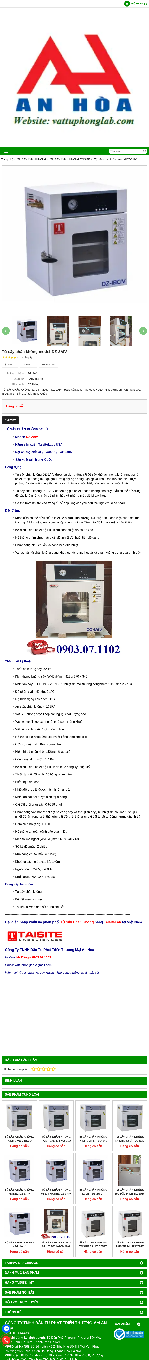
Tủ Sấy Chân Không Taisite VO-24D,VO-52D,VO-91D (19, 1140)
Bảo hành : (18, 384)
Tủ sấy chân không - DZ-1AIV (19, 1244)
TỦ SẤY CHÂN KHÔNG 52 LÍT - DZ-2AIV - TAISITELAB (92, 1193)
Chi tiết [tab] (10, 420)
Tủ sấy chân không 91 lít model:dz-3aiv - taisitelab (56, 1193)
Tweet (28, 364)
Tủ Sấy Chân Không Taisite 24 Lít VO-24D (92, 1138)
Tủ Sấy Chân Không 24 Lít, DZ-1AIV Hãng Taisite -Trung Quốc (56, 1246)
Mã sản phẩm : (16, 373)
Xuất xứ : (19, 378)
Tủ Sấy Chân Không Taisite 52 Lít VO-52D (129, 1138)
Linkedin (48, 364)
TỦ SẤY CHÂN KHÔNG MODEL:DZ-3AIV (19, 1191)
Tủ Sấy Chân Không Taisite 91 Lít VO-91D (56, 1138)
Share (10, 364)
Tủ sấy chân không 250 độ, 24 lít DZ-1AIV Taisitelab (130, 1193)
